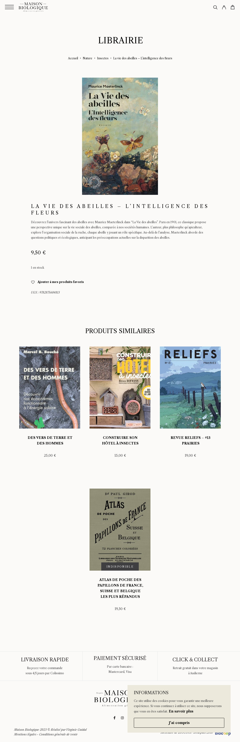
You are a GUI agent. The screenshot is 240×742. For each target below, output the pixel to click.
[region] (179, 709)
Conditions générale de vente (58, 734)
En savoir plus (181, 711)
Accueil (73, 58)
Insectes (103, 58)
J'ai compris (179, 723)
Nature (87, 58)
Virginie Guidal (76, 729)
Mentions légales (25, 734)
